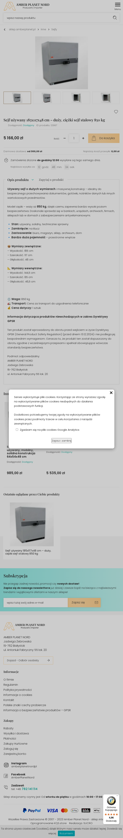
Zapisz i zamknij (61, 440)
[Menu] (117, 796)
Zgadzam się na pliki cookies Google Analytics (49, 430)
